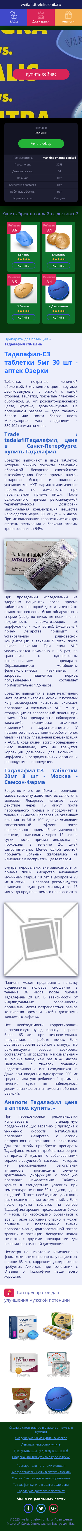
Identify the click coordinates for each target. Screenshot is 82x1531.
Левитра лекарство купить (41, 1444)
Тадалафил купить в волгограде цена (41, 1484)
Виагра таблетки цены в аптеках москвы (41, 1472)
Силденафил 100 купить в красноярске (41, 1457)
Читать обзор (41, 143)
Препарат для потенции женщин (41, 1465)
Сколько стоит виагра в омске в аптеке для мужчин (41, 1429)
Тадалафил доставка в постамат (41, 1491)
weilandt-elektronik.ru (41, 4)
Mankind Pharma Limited (59, 158)
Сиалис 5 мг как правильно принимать (41, 1478)
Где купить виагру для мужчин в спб (41, 1451)
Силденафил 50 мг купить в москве (41, 1438)
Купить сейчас (41, 74)
